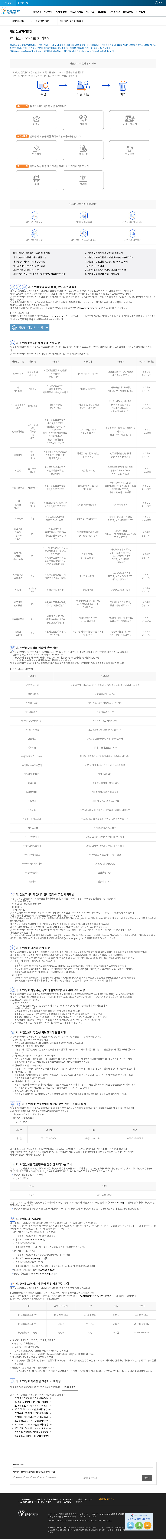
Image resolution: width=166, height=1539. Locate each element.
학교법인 (8, 3)
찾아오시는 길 (52, 1499)
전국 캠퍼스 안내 (23, 3)
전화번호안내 (68, 1499)
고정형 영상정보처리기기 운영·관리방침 (36, 1502)
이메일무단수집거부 (86, 1499)
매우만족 (19, 1477)
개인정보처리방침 (106, 1499)
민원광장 (79, 1502)
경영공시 (38, 1499)
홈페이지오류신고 (64, 1502)
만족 (27, 1477)
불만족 (42, 1477)
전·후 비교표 (69, 1387)
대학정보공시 (25, 1499)
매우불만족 (52, 1477)
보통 (34, 1477)
